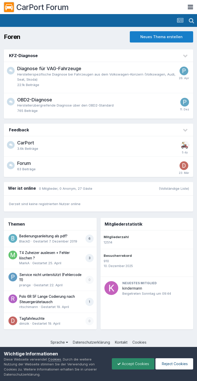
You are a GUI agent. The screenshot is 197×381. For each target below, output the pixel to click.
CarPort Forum (36, 7)
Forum (24, 163)
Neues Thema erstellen (161, 37)
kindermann (132, 288)
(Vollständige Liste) (174, 188)
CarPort (25, 142)
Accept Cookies (133, 364)
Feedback (19, 129)
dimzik (24, 323)
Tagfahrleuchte (32, 318)
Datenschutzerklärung (91, 342)
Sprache (59, 342)
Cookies (139, 342)
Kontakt (121, 342)
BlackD (24, 241)
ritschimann (28, 307)
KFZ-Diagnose (23, 55)
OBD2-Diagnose (34, 99)
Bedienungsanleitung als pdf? (43, 236)
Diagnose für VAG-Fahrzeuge (49, 68)
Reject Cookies (174, 364)
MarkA (24, 263)
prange (25, 285)
